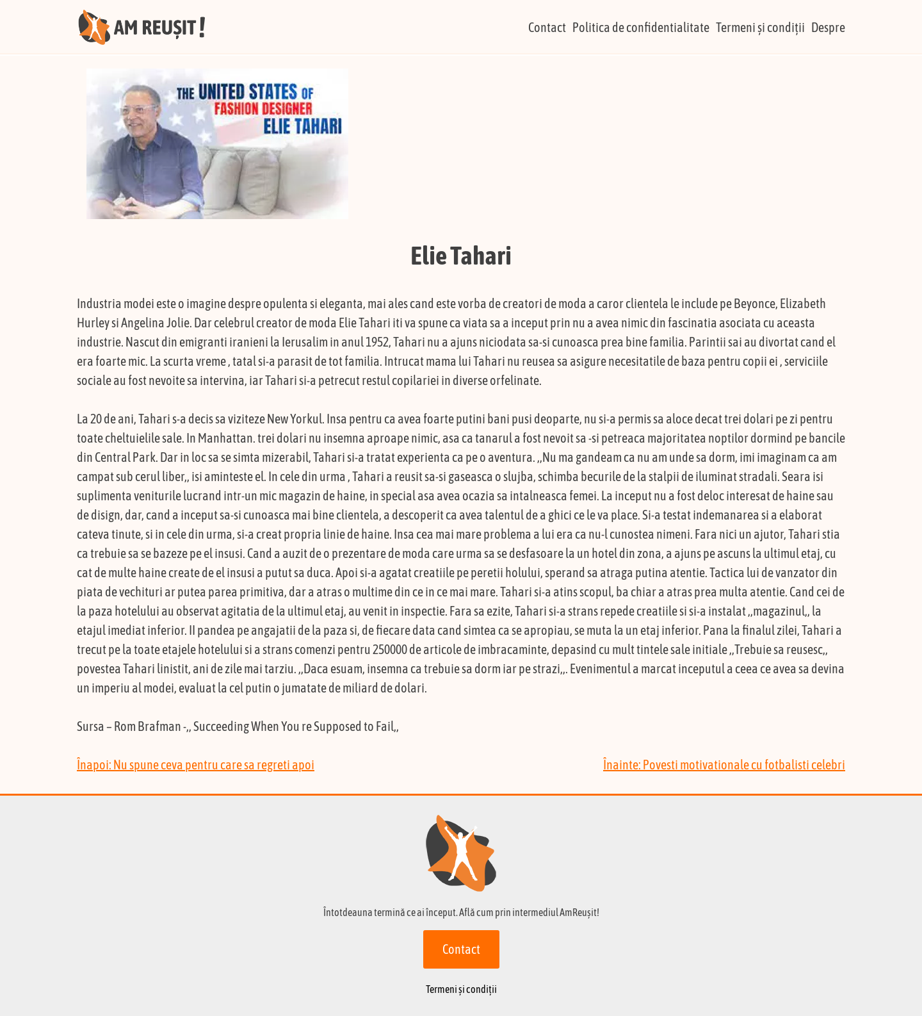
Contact (547, 27)
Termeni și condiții (760, 27)
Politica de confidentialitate (640, 27)
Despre (828, 27)
